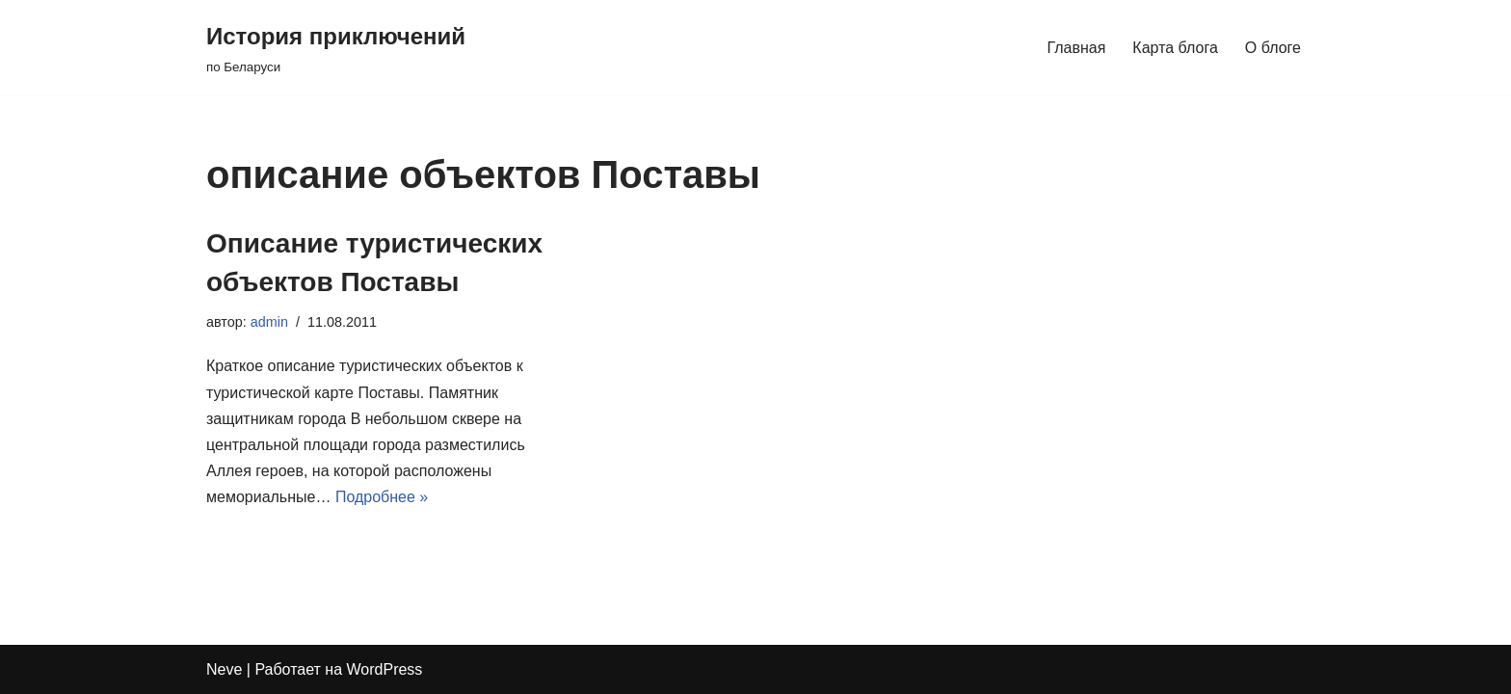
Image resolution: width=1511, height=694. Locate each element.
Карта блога (1175, 48)
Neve (224, 669)
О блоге (1273, 48)
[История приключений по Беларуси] (335, 47)
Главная (1076, 48)
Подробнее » (381, 497)
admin (269, 322)
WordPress (385, 669)
